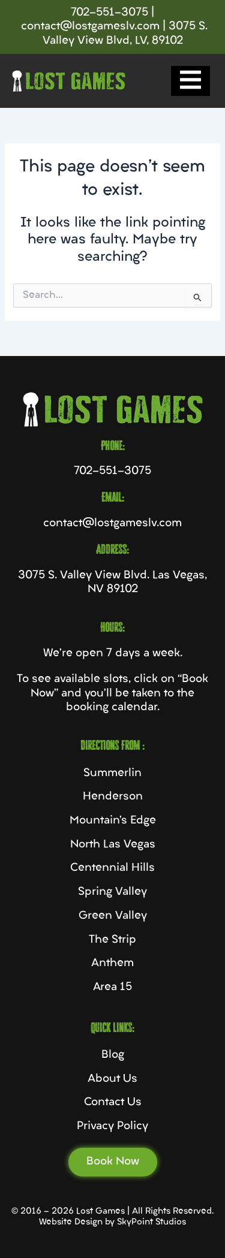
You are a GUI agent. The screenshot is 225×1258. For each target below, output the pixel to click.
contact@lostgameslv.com (90, 26)
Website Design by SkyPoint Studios (112, 1222)
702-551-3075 (109, 13)
